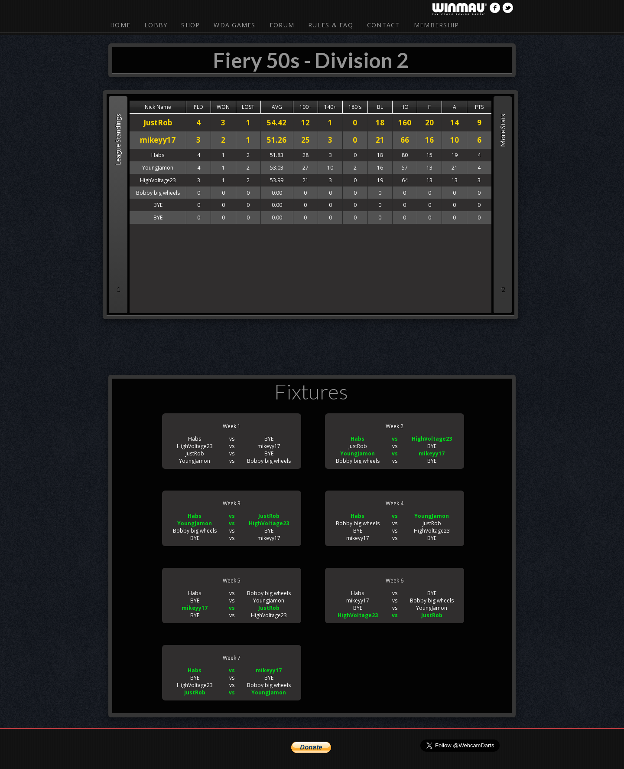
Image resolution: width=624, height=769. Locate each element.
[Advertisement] (312, 345)
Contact (383, 25)
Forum (282, 25)
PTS (479, 107)
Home (120, 25)
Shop (190, 25)
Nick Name (158, 107)
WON (223, 107)
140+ (330, 107)
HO (404, 107)
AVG (277, 107)
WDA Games (234, 25)
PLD (198, 107)
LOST (248, 107)
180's (354, 107)
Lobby (155, 25)
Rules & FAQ (330, 25)
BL (380, 107)
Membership (436, 25)
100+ (305, 107)
